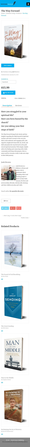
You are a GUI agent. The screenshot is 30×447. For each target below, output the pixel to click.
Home (3, 13)
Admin (15, 445)
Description (7, 105)
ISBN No (3, 98)
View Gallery (8, 65)
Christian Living (10, 13)
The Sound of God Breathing (10, 274)
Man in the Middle (7, 378)
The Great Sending (7, 326)
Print (6, 201)
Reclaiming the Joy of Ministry (11, 429)
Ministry (17, 72)
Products (18, 13)
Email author (5, 191)
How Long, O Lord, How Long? (11, 215)
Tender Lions (25, 217)
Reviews (18, 105)
